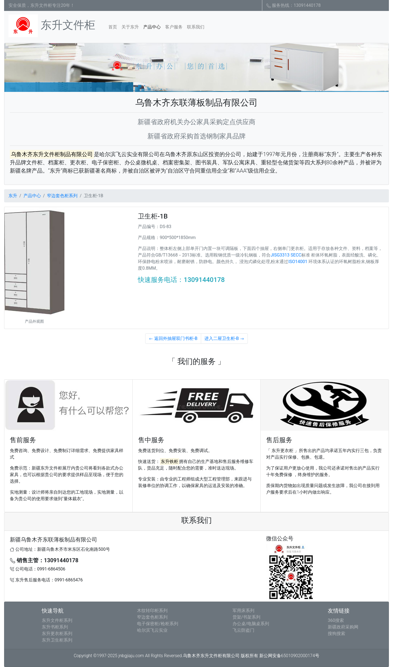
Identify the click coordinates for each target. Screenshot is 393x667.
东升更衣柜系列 (57, 633)
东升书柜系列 (55, 627)
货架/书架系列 (247, 617)
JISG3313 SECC (285, 255)
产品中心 (152, 27)
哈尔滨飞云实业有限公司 (129, 154)
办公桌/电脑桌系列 (251, 623)
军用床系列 (243, 610)
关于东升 (130, 27)
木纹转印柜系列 (152, 610)
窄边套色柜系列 (62, 195)
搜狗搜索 (336, 633)
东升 (12, 195)
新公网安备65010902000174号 (289, 655)
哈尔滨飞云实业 (152, 630)
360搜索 (336, 620)
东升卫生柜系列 (57, 640)
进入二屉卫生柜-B (224, 338)
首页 (113, 27)
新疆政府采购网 (343, 627)
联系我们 (195, 27)
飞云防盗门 (243, 630)
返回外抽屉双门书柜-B (173, 338)
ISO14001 (297, 261)
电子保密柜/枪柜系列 (157, 623)
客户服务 (174, 27)
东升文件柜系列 (57, 620)
